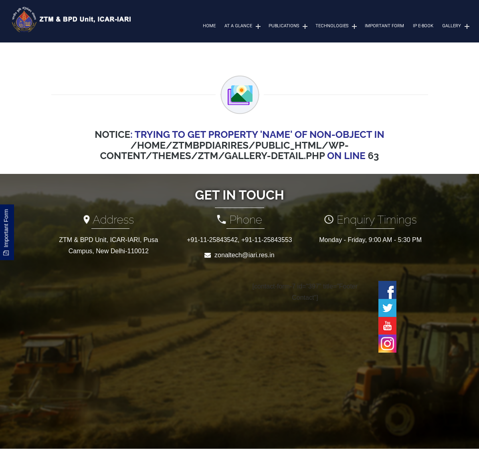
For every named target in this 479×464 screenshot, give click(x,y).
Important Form (384, 25)
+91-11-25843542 (212, 239)
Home (209, 25)
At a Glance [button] (238, 25)
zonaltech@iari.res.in (244, 255)
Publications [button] (284, 25)
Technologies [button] (331, 25)
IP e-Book (423, 25)
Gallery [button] (451, 25)
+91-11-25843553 (266, 239)
